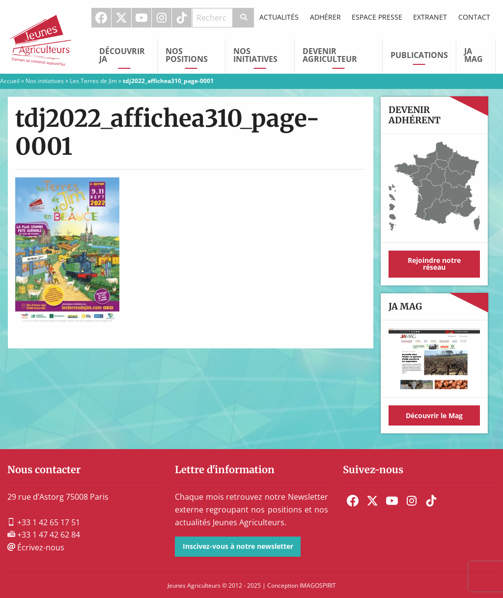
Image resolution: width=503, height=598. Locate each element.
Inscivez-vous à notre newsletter (238, 546)
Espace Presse (377, 17)
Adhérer (325, 17)
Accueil (10, 81)
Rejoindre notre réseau (434, 264)
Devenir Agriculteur (330, 55)
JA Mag (473, 55)
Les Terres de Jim (93, 81)
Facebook (101, 18)
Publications (419, 55)
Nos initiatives (255, 55)
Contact (474, 17)
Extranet (430, 17)
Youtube (141, 18)
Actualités (279, 17)
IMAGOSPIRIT (318, 585)
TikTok (182, 18)
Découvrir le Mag (434, 415)
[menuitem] (101, 18)
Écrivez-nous (35, 547)
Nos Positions (187, 55)
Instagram (161, 18)
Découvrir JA (122, 55)
